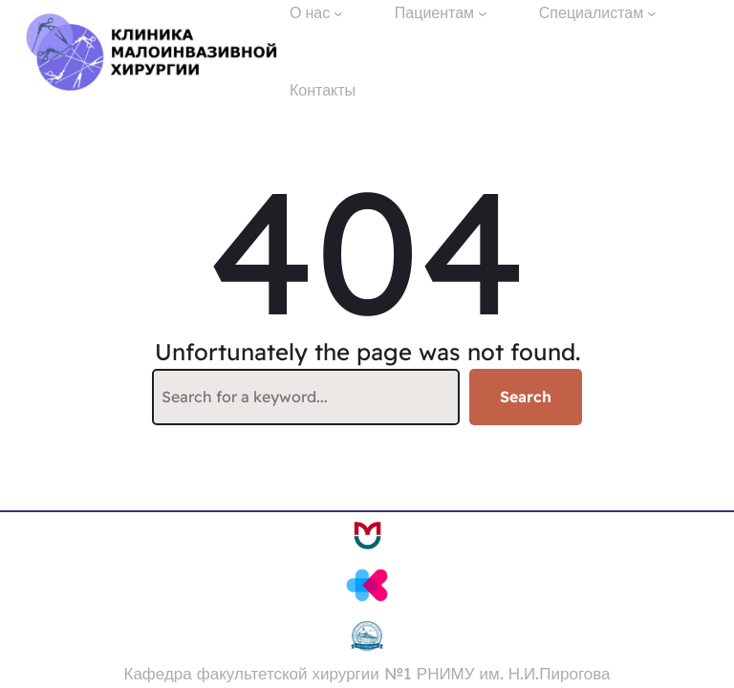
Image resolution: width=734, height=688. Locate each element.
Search (525, 396)
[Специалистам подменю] (652, 13)
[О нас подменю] (338, 13)
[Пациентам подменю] (482, 13)
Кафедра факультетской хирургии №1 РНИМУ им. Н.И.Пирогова (367, 673)
